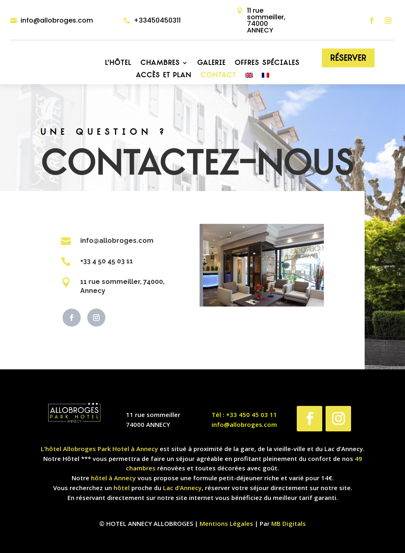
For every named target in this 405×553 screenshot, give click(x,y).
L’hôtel (118, 63)
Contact (218, 75)
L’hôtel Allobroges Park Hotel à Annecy (99, 449)
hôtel (122, 488)
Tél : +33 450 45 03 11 (244, 414)
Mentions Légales (226, 523)
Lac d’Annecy (182, 488)
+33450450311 (157, 20)
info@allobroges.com (57, 20)
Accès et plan (163, 75)
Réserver (348, 58)
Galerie (211, 63)
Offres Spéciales (267, 63)
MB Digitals (288, 523)
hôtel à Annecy (113, 478)
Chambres (160, 63)
